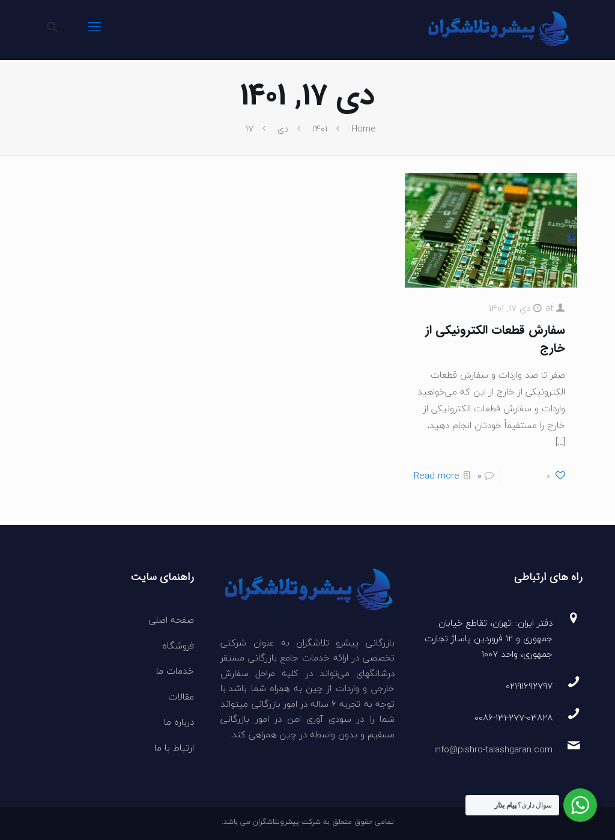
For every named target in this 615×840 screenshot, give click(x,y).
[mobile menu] (94, 27)
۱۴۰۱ (319, 128)
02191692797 (529, 685)
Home (363, 128)
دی (282, 128)
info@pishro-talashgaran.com (493, 749)
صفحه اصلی (171, 619)
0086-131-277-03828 (513, 717)
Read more (436, 475)
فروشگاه (178, 645)
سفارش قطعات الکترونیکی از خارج (495, 339)
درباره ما (179, 722)
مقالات (181, 696)
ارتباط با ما (174, 747)
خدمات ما (175, 670)
